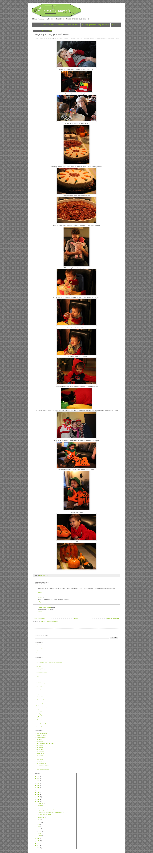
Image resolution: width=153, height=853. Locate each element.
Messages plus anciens (113, 618)
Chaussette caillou (41, 735)
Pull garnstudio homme (42, 763)
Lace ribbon (39, 698)
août (39, 819)
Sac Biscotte (39, 696)
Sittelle (39, 597)
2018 (38, 787)
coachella (38, 690)
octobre (40, 808)
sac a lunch (39, 686)
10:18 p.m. (40, 592)
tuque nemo (39, 668)
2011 (38, 801)
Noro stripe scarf (40, 647)
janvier (40, 835)
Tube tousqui (39, 755)
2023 (38, 778)
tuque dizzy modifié (41, 724)
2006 (38, 847)
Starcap (38, 651)
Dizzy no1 (39, 720)
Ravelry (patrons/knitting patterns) (95, 25)
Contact (115, 25)
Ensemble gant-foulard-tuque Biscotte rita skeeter (49, 662)
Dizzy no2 (39, 664)
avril (39, 829)
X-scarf (38, 653)
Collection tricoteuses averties (52, 25)
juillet (39, 822)
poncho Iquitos (40, 749)
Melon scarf (39, 704)
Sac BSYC (39, 712)
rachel (39, 586)
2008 (38, 843)
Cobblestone (39, 688)
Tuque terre (39, 739)
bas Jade (38, 666)
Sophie (38, 680)
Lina (37, 676)
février (40, 833)
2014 (38, 794)
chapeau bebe (40, 716)
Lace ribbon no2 (40, 684)
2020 (38, 785)
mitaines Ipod (39, 718)
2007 (38, 845)
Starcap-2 (39, 645)
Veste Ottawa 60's (41, 767)
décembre (41, 803)
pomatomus (39, 745)
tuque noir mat (40, 722)
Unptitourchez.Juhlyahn (44, 607)
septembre (41, 817)
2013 (38, 797)
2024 (38, 776)
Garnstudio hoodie (41, 649)
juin (39, 824)
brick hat (38, 682)
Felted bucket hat (40, 674)
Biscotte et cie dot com (42, 702)
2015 (38, 792)
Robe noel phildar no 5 (42, 733)
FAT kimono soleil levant (42, 765)
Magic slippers (40, 694)
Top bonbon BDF (40, 751)
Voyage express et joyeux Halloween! (47, 810)
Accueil (76, 618)
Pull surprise (39, 747)
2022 (38, 781)
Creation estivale (40, 692)
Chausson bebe (40, 700)
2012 (38, 799)
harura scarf (39, 660)
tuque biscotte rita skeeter (43, 670)
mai (39, 826)
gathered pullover (41, 726)
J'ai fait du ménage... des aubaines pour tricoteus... (51, 812)
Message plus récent (39, 618)
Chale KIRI (39, 757)
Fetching (38, 714)
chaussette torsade (41, 678)
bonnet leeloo (40, 741)
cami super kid (40, 761)
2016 (38, 790)
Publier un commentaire (42, 615)
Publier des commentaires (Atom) (49, 621)
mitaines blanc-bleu (41, 672)
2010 (38, 838)
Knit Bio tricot (73, 25)
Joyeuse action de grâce (44, 814)
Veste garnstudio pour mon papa (44, 743)
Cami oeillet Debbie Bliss (42, 769)
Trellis (38, 706)
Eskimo (38, 710)
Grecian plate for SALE (42, 708)
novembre (41, 805)
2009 (38, 841)
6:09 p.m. (40, 602)
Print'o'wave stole (41, 737)
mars (39, 831)
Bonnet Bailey (40, 753)
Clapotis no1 (39, 759)
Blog (35, 25)
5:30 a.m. (40, 611)
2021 (38, 783)
